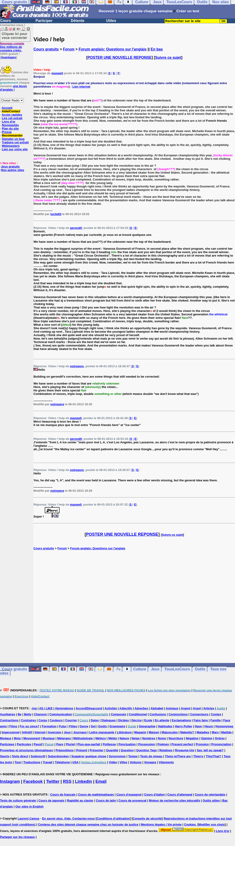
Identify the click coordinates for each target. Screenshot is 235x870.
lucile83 (55, 214)
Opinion (206, 738)
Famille (215, 720)
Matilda (226, 732)
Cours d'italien (154, 794)
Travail (47, 762)
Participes (7, 744)
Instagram (10, 781)
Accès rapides (12, 114)
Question (127, 750)
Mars (215, 732)
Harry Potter (183, 726)
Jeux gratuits (10, 166)
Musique (48, 738)
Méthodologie (83, 738)
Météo (112, 738)
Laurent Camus (28, 818)
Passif (38, 744)
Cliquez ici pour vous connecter (14, 35)
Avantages (8, 57)
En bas (157, 49)
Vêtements (166, 762)
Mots (17, 738)
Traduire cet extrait (15, 142)
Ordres (220, 738)
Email (101, 781)
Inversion (54, 732)
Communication (60, 714)
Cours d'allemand (180, 794)
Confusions (157, 714)
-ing (34, 708)
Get (93, 726)
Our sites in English (29, 806)
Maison (154, 732)
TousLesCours (177, 669)
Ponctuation (127, 744)
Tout (18, 762)
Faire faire (200, 720)
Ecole (148, 720)
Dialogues (108, 720)
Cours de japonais (52, 800)
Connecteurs (199, 714)
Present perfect (182, 744)
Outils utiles (211, 800)
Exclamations (181, 720)
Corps (43, 720)
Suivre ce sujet (168, 57)
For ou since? (29, 726)
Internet (40, 732)
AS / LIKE (46, 708)
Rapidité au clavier (80, 800)
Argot (197, 708)
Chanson (40, 714)
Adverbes (141, 708)
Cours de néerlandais (210, 794)
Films (13, 726)
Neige (135, 738)
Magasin (140, 732)
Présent (81, 750)
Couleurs (56, 720)
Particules (24, 744)
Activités (110, 708)
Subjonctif (38, 756)
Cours (5, 21)
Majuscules (169, 732)
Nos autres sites (12, 170)
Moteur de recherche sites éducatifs (174, 800)
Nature (124, 738)
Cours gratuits (46, 49)
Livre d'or (8, 121)
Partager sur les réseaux (17, 837)
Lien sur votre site (15, 149)
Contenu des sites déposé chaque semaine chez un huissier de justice (88, 824)
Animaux (172, 708)
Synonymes (117, 756)
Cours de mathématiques (96, 794)
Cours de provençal (132, 800)
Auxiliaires (7, 714)
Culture (139, 669)
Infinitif (27, 732)
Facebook (33, 781)
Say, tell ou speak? (210, 750)
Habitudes (165, 726)
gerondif (76, 228)
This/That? (213, 756)
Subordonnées (58, 756)
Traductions (31, 762)
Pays (59, 744)
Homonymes (224, 726)
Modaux (5, 738)
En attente (162, 720)
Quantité (112, 750)
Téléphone (62, 762)
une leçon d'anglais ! (13, 87)
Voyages (150, 762)
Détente (77, 21)
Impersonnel (10, 732)
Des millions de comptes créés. (12, 47)
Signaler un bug (13, 139)
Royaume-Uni (184, 750)
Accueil (7, 107)
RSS (67, 781)
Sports (4, 756)
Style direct (20, 756)
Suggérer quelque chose (88, 756)
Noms (162, 738)
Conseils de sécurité (147, 818)
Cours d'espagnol (129, 794)
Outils (200, 669)
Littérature (124, 732)
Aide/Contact (11, 111)
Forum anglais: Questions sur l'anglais (113, 49)
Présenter (97, 750)
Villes (123, 762)
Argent (185, 708)
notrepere (77, 366)
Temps (133, 756)
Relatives (166, 750)
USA (75, 762)
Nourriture (176, 738)
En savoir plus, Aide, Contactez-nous (68, 818)
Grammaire (117, 726)
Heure (208, 726)
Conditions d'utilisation (113, 818)
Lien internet (81, 86)
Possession (146, 744)
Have (198, 726)
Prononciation (221, 744)
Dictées (123, 720)
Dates (95, 720)
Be (20, 714)
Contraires (28, 720)
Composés (118, 714)
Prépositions (65, 750)
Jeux (155, 669)
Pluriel (70, 744)
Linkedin (83, 781)
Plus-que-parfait (88, 744)
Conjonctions (178, 714)
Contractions (9, 720)
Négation (192, 738)
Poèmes (163, 744)
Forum (68, 49)
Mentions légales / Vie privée (161, 824)
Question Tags (146, 750)
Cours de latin (106, 800)
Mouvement (31, 738)
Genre (84, 726)
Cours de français (63, 794)
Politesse (109, 744)
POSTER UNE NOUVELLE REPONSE (119, 57)
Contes (216, 714)
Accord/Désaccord (89, 708)
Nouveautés (10, 125)
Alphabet (157, 708)
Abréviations (64, 708)
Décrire (136, 720)
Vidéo (113, 762)
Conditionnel (138, 714)
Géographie (147, 726)
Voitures (136, 762)
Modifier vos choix (211, 824)
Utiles (111, 21)
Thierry (198, 756)
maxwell (57, 73)
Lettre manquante (101, 732)
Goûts (102, 726)
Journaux (80, 732)
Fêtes (73, 726)
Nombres (148, 738)
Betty (28, 714)
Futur (63, 726)
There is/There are (178, 756)
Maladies (202, 732)
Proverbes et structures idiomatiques (26, 750)
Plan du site (10, 128)
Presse (7, 132)
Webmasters (11, 146)
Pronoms (202, 744)
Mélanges (64, 738)
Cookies (190, 824)
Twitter (52, 781)
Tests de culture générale (18, 800)
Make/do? (187, 732)
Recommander (12, 135)
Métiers (100, 738)
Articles (208, 708)
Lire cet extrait (12, 118)
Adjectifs (125, 708)
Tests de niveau (151, 756)
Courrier (71, 720)
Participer (44, 21)
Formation (49, 726)
